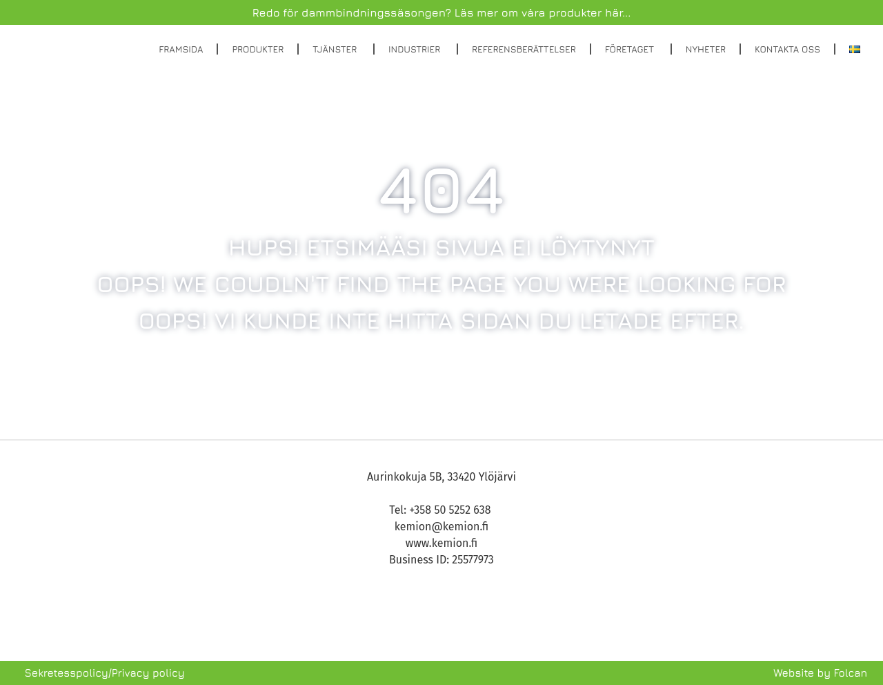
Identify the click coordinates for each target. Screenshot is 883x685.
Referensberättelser (524, 49)
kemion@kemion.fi (442, 526)
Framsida (181, 49)
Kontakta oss (787, 49)
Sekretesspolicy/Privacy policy (105, 673)
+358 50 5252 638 (451, 510)
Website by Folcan (820, 673)
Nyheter (706, 49)
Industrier (415, 49)
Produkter (258, 49)
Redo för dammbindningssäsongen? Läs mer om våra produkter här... (441, 12)
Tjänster (335, 49)
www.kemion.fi (441, 543)
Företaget (631, 49)
